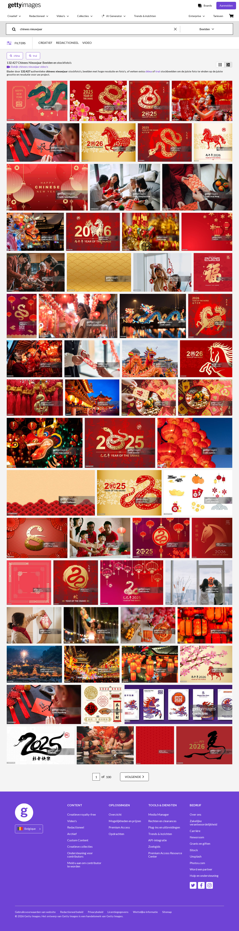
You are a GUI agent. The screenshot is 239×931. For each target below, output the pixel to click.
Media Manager (158, 814)
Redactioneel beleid (71, 911)
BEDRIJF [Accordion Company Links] (195, 805)
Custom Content (77, 840)
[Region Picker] (29, 829)
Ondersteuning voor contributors (80, 854)
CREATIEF (45, 42)
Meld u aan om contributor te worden (84, 864)
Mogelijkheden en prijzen (125, 821)
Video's (72, 821)
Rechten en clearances (162, 821)
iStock (194, 850)
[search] (15, 28)
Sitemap (167, 911)
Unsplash (195, 856)
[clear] (177, 28)
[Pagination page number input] (96, 777)
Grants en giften (200, 843)
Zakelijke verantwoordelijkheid (203, 822)
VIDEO (87, 42)
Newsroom (197, 837)
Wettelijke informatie (145, 911)
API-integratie (157, 840)
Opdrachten (116, 834)
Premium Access (119, 827)
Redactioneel (75, 827)
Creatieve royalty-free (81, 814)
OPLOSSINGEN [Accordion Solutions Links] (119, 805)
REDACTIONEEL (67, 42)
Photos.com (197, 863)
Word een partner (201, 869)
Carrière (195, 831)
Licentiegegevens (118, 911)
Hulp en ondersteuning (204, 875)
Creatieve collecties (80, 846)
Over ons (195, 814)
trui (33, 55)
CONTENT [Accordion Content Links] (74, 805)
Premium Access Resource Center (165, 854)
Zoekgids (154, 846)
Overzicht (115, 814)
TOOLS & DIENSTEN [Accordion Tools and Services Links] (162, 805)
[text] (96, 29)
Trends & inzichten (160, 834)
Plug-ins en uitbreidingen (164, 827)
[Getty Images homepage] (24, 5)
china (15, 55)
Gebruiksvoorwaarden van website (35, 911)
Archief (72, 834)
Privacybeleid (95, 911)
